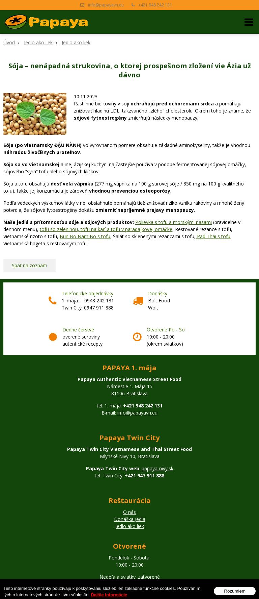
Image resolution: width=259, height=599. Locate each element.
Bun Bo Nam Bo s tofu (85, 236)
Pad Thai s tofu (213, 236)
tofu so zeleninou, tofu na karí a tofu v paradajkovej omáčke (106, 229)
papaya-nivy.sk (157, 468)
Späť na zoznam (29, 265)
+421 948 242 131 (155, 5)
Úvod (9, 42)
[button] (249, 22)
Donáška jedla (129, 519)
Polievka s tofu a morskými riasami (173, 222)
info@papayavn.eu (106, 5)
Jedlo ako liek (38, 42)
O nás (129, 512)
